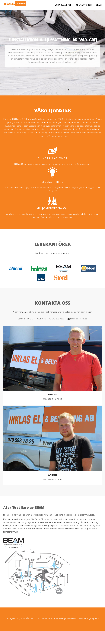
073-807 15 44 (55, 479)
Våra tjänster (63, 5)
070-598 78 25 (58, 319)
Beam (99, 5)
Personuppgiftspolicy (89, 618)
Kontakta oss (84, 5)
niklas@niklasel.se (78, 319)
